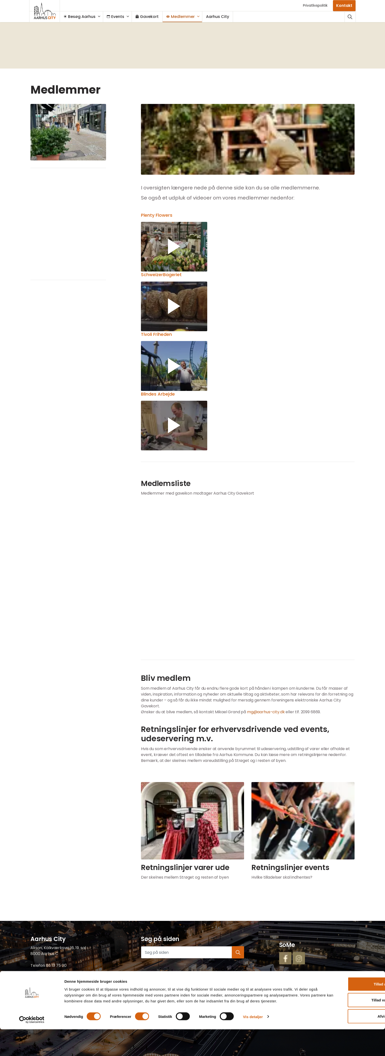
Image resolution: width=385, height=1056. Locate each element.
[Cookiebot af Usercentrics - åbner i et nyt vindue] (31, 1046)
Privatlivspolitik (315, 5)
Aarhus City (220, 16)
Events (118, 16)
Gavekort (149, 16)
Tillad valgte (344, 1024)
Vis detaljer (253, 1046)
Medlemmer (183, 16)
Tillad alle (344, 1008)
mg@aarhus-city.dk (266, 712)
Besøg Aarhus (82, 16)
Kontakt (344, 5)
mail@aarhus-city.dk (50, 977)
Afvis (344, 1040)
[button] (248, 139)
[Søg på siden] (192, 952)
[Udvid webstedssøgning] (350, 16)
